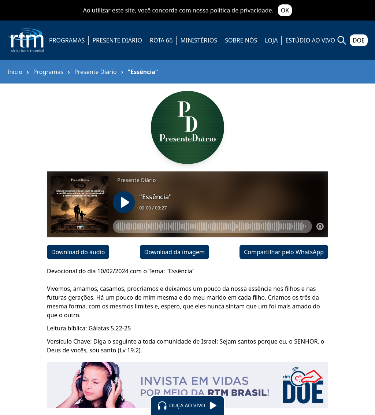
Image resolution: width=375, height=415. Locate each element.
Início (14, 72)
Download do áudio (78, 252)
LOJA (271, 40)
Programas (48, 72)
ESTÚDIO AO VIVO (310, 40)
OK (285, 10)
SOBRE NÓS (241, 40)
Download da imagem (174, 252)
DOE (359, 40)
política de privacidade (241, 10)
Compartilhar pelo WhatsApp (284, 252)
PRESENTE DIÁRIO (117, 40)
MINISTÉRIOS (198, 40)
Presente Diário (95, 72)
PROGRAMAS (67, 40)
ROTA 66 (161, 40)
